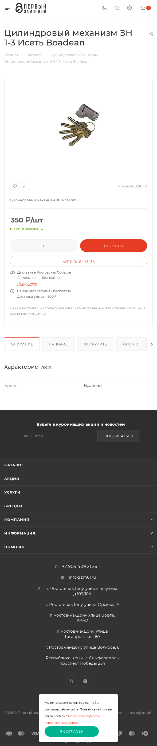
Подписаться (118, 436)
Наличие (58, 344)
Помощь (14, 547)
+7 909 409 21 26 (79, 566)
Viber (71, 681)
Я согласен (72, 731)
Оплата (131, 344)
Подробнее (27, 283)
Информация (20, 533)
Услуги (12, 492)
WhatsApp (85, 681)
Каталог (14, 465)
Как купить (95, 344)
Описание (22, 344)
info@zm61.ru (82, 577)
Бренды (13, 506)
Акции (11, 478)
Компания (16, 519)
